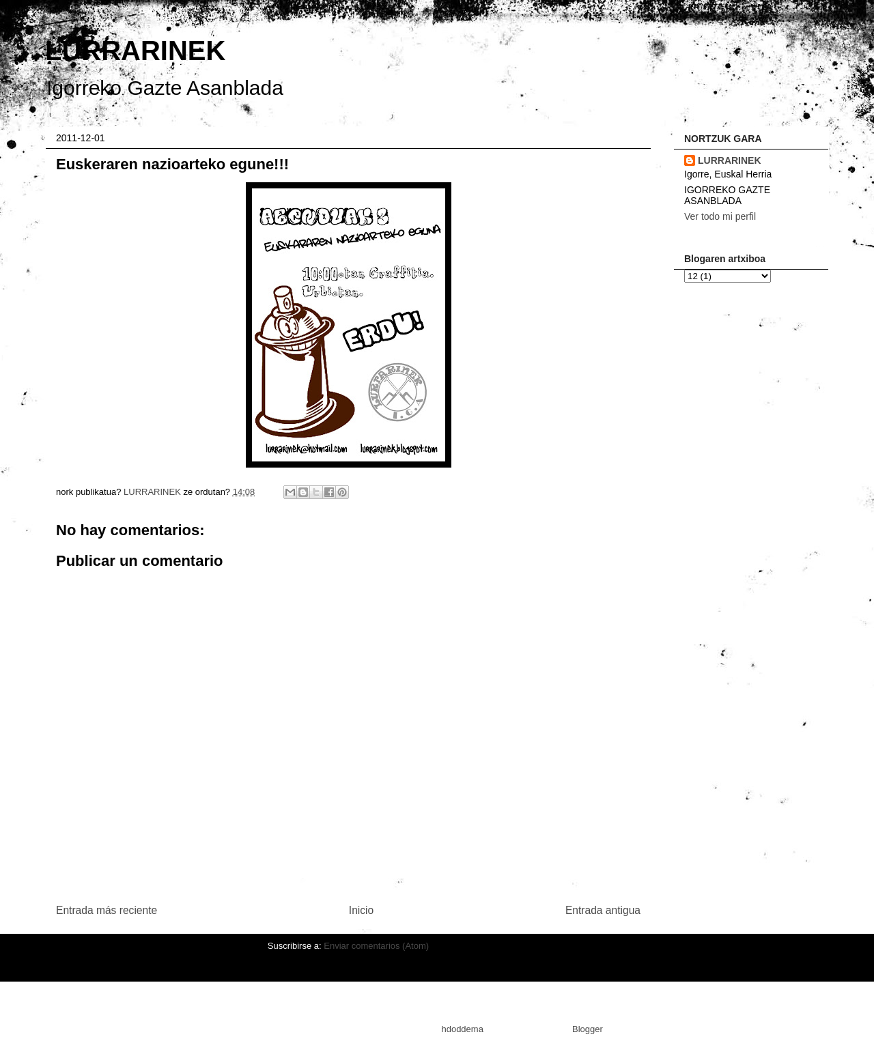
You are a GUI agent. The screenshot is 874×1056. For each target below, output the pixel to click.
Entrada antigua (602, 910)
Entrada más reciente (106, 910)
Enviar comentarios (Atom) (376, 946)
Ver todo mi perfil (720, 216)
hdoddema (462, 1029)
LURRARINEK (135, 50)
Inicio (361, 910)
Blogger (587, 1029)
